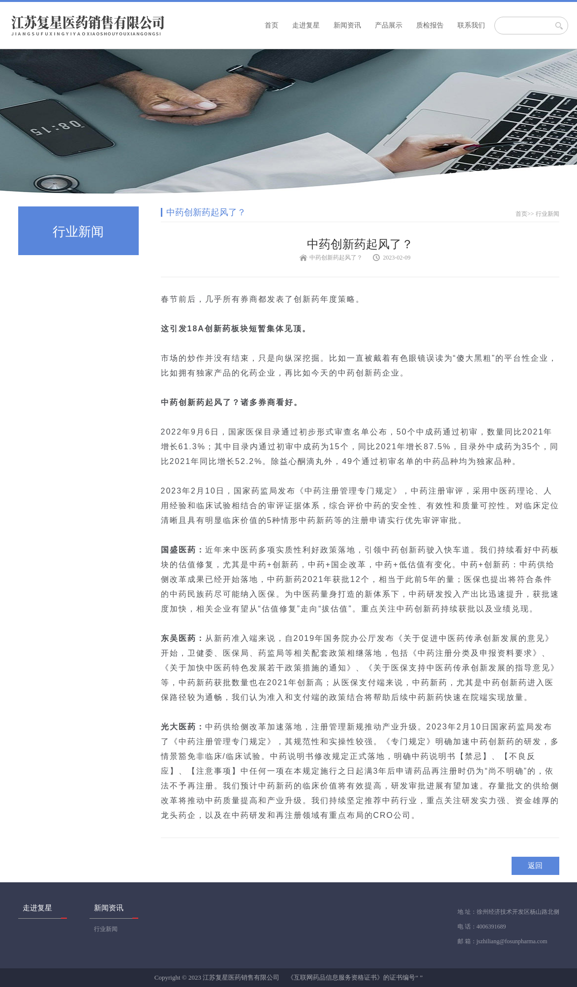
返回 (535, 866)
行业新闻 (547, 213)
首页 (271, 25)
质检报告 (430, 25)
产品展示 (388, 25)
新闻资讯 (347, 25)
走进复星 (306, 25)
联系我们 (471, 25)
